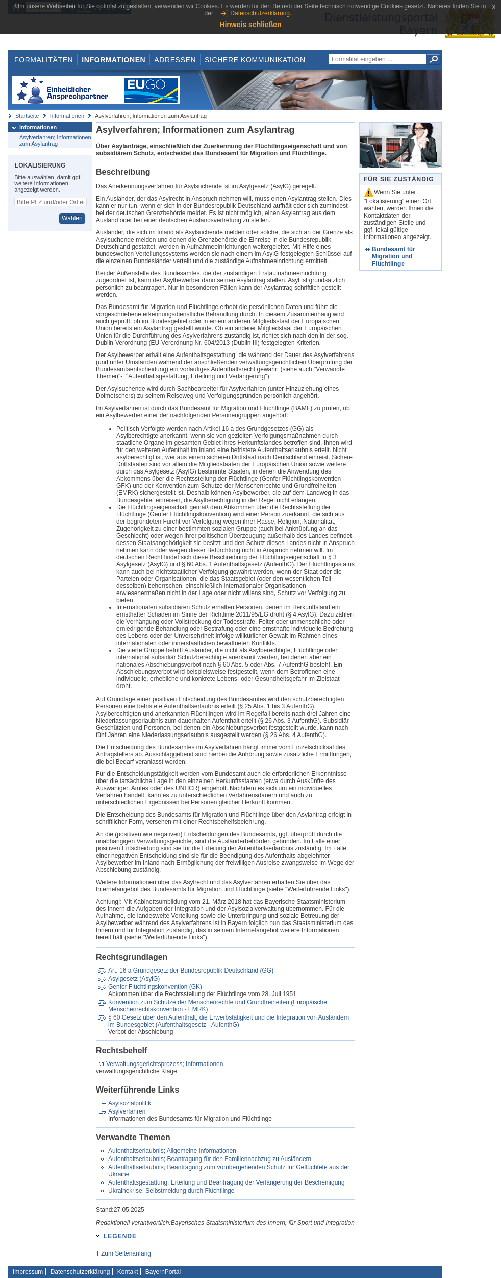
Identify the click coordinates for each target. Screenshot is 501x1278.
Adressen (175, 60)
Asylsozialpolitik (129, 1103)
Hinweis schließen (250, 24)
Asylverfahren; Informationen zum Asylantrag (55, 140)
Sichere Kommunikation (255, 60)
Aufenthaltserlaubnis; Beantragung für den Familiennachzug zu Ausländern (209, 1159)
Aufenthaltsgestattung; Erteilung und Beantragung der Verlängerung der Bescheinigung (226, 1182)
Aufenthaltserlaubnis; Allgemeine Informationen (172, 1150)
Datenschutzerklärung (80, 1271)
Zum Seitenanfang (126, 1253)
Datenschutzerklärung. (260, 13)
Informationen (113, 60)
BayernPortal (163, 1271)
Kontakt (127, 1271)
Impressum (28, 1271)
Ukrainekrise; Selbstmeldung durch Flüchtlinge (171, 1190)
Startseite (27, 116)
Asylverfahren (126, 1111)
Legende (120, 1236)
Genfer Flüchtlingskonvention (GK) (155, 986)
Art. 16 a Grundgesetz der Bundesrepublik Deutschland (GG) (190, 970)
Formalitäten (43, 60)
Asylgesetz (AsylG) (134, 978)
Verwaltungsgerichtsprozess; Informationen (164, 1064)
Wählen (72, 218)
